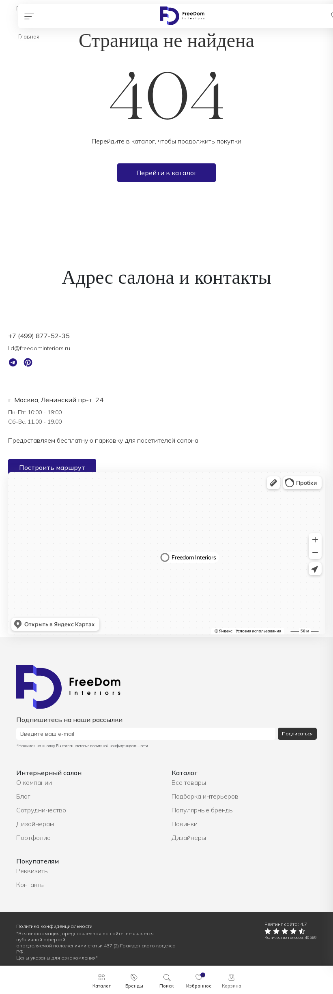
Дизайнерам (35, 824)
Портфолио (33, 837)
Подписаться (297, 734)
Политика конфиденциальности (54, 926)
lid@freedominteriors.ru (39, 348)
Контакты (30, 884)
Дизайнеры (189, 837)
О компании (34, 782)
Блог (23, 796)
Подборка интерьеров (205, 796)
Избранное (199, 986)
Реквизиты (32, 871)
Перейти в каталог (166, 173)
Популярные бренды (203, 810)
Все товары (189, 782)
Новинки (185, 824)
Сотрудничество (41, 810)
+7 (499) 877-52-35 (39, 336)
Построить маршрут (52, 467)
